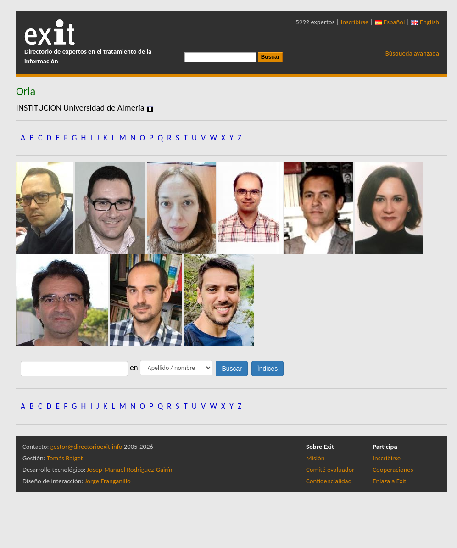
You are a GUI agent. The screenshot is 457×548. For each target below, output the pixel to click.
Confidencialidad (328, 481)
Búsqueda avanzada (412, 53)
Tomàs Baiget (65, 458)
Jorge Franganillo (108, 481)
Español (390, 22)
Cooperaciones (393, 469)
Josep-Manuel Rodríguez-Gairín (130, 469)
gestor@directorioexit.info (86, 446)
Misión (315, 458)
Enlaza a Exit (389, 481)
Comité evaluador (330, 469)
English (425, 22)
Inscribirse (355, 22)
